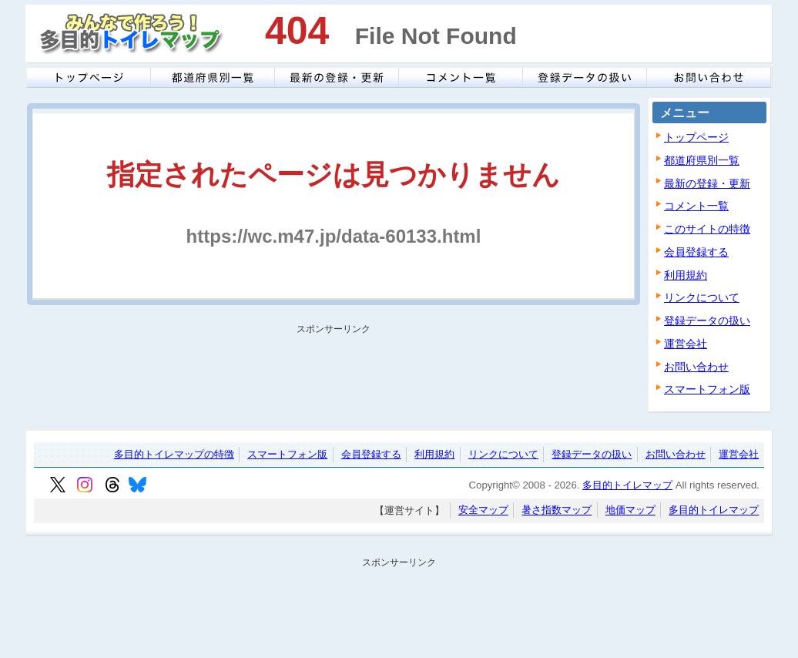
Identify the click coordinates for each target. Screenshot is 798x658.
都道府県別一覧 (701, 160)
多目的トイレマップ (627, 485)
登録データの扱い (707, 320)
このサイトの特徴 (707, 229)
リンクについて (701, 297)
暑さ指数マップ (556, 510)
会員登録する (696, 252)
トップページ (696, 137)
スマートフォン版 (707, 389)
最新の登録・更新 (707, 183)
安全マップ (483, 510)
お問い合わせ (696, 367)
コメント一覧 (696, 206)
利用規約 (685, 275)
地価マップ (630, 510)
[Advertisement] (329, 374)
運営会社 (685, 343)
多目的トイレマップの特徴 (174, 454)
